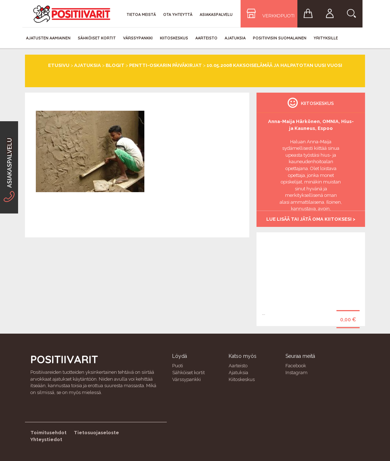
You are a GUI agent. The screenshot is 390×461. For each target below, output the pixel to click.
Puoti (177, 365)
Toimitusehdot (48, 432)
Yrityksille (326, 38)
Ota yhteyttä (177, 14)
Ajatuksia (235, 38)
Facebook (295, 365)
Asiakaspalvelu (216, 14)
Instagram (296, 372)
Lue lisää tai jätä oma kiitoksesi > (310, 219)
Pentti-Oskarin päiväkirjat (165, 65)
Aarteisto (206, 38)
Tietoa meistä (141, 14)
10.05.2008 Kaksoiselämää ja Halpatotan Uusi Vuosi (274, 65)
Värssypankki (138, 38)
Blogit (115, 65)
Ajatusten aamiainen (48, 38)
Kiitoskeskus (174, 38)
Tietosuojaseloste (96, 432)
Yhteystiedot (46, 439)
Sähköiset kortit (97, 38)
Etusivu (58, 65)
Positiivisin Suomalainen (279, 38)
